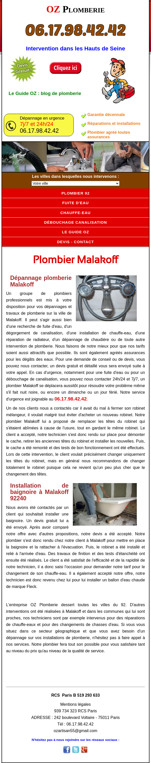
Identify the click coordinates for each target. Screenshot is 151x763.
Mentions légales (75, 704)
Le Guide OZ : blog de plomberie (45, 93)
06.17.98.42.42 (75, 29)
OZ (75, 9)
